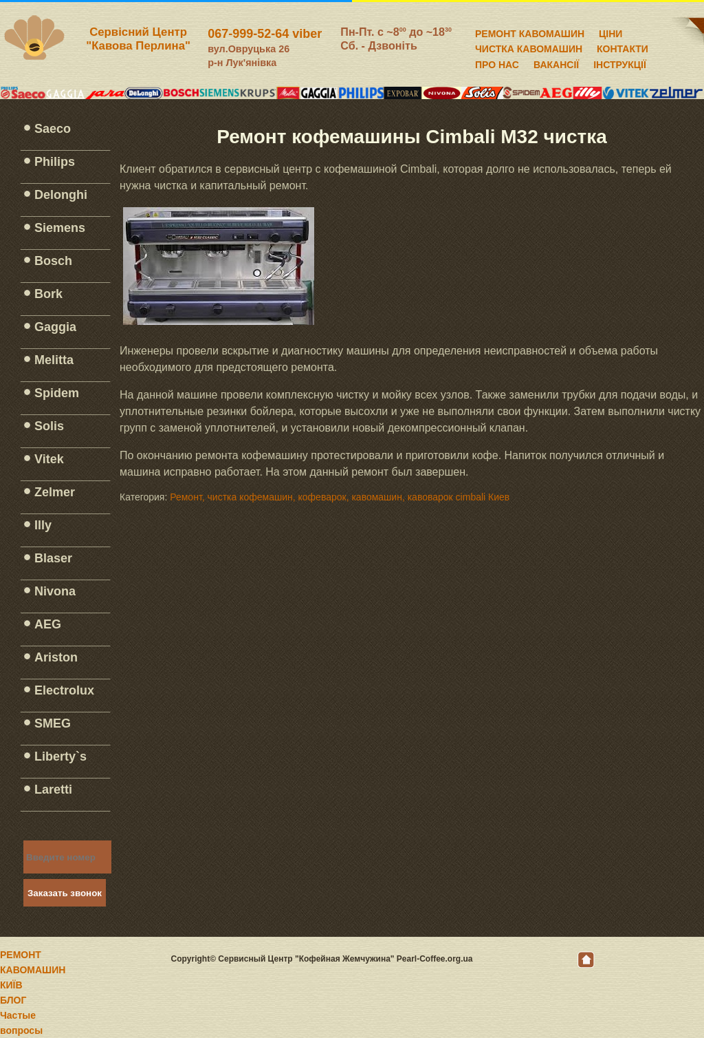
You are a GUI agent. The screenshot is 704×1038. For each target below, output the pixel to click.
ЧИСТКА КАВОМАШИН (528, 46)
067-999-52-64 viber (265, 34)
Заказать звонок (65, 893)
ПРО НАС (497, 62)
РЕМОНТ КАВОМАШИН (529, 31)
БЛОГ (13, 1000)
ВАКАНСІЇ (556, 62)
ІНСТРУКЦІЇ (619, 62)
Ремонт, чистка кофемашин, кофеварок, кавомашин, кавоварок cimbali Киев (339, 496)
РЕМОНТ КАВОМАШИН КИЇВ (32, 970)
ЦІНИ (610, 31)
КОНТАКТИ (622, 46)
